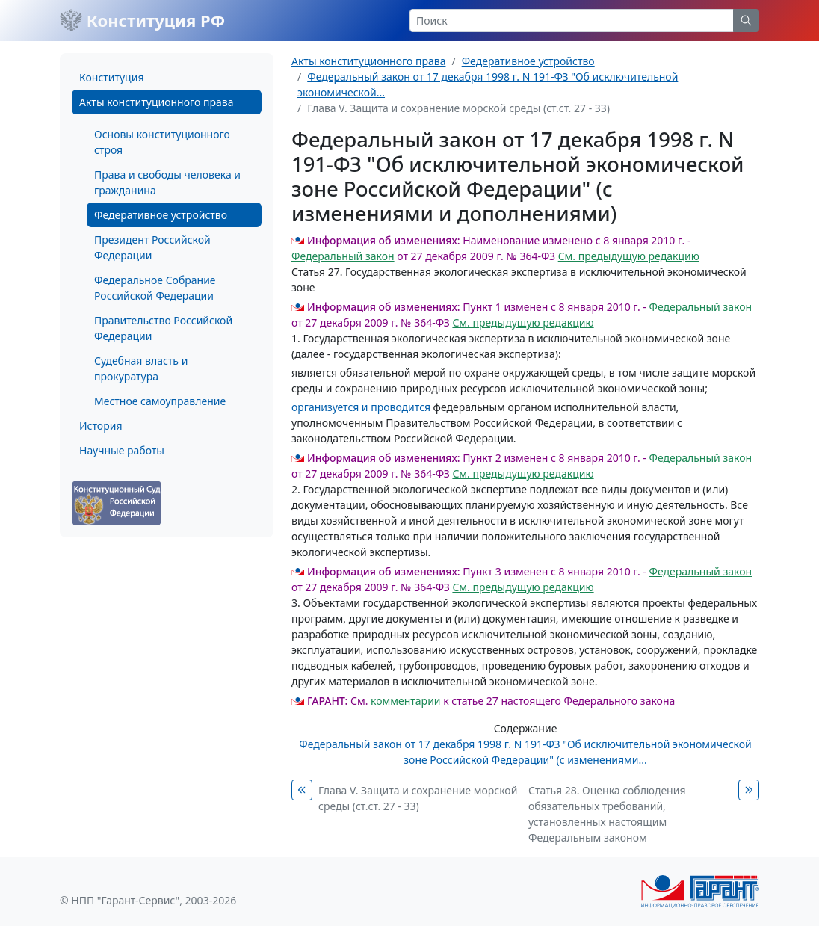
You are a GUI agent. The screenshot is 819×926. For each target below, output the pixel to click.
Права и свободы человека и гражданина (167, 182)
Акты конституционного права (156, 102)
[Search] (572, 20)
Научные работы (121, 450)
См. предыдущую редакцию (628, 256)
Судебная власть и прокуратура (141, 368)
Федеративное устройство (160, 215)
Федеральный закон (343, 256)
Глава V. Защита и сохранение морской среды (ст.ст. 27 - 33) (417, 798)
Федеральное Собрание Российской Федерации (155, 288)
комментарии (405, 701)
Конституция (111, 77)
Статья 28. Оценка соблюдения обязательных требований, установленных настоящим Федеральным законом (607, 814)
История (100, 426)
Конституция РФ (142, 20)
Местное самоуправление (160, 401)
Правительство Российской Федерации (163, 328)
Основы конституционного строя (162, 142)
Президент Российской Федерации (152, 247)
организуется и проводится (360, 407)
